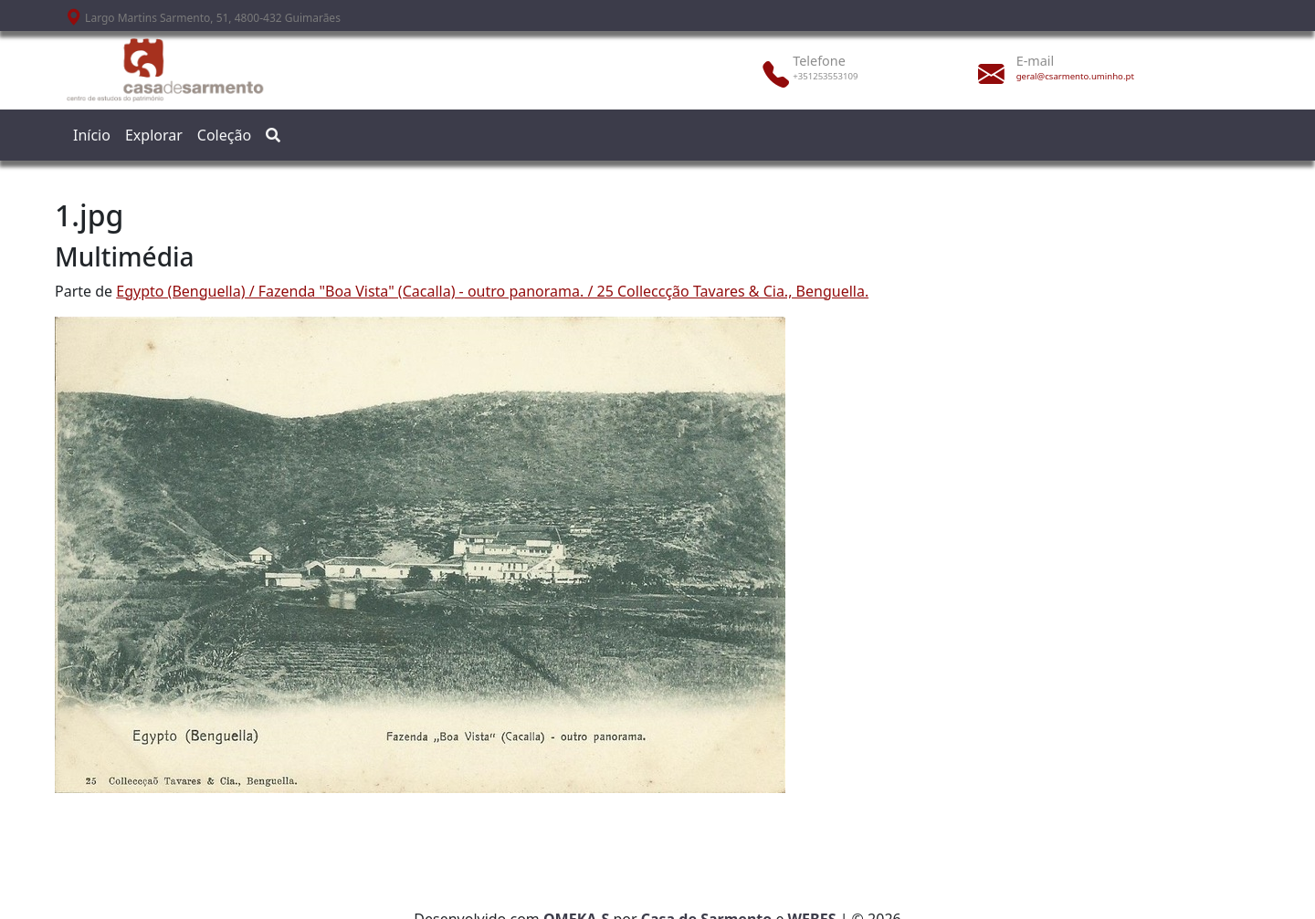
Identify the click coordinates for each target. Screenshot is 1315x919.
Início (91, 135)
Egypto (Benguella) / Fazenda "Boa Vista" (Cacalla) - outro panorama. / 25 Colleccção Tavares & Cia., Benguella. (492, 291)
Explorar (154, 135)
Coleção (224, 135)
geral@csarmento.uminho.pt (1075, 76)
